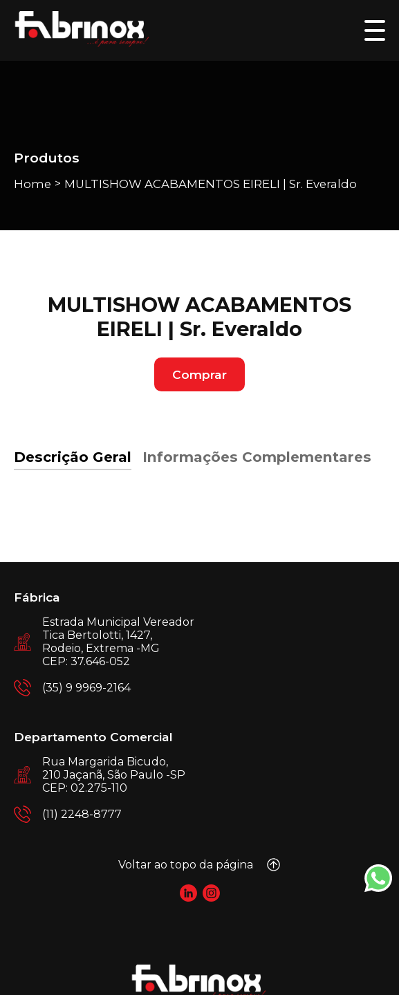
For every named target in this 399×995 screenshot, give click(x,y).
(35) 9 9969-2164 (86, 687)
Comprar (199, 374)
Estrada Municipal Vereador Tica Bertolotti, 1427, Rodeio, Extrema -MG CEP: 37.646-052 (118, 641)
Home (32, 184)
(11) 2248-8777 (82, 814)
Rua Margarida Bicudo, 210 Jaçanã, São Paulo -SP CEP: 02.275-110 (113, 774)
